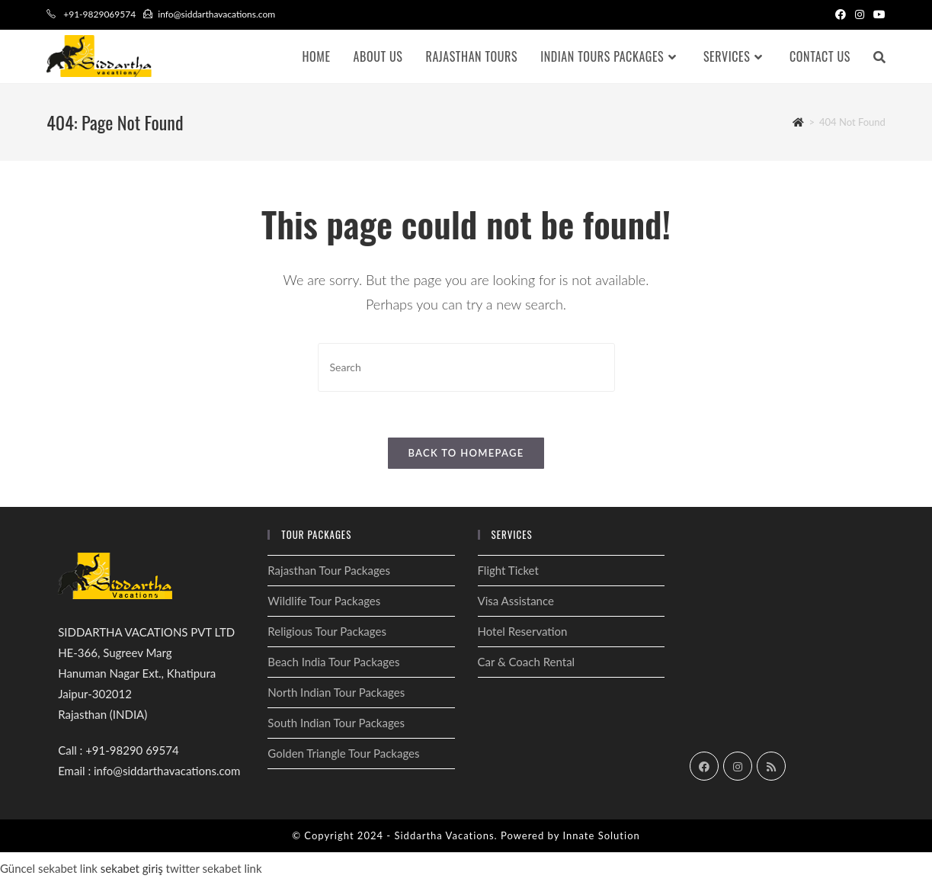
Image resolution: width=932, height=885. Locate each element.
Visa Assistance (516, 601)
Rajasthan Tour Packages (328, 570)
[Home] (798, 122)
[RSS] (771, 766)
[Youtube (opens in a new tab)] (877, 14)
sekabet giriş (132, 868)
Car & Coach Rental (526, 662)
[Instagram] (737, 766)
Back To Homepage (466, 453)
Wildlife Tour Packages (323, 601)
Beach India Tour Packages (333, 662)
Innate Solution (600, 835)
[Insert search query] (466, 367)
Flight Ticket (508, 570)
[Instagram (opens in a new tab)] (859, 14)
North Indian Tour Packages (336, 692)
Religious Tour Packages (326, 631)
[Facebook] (704, 766)
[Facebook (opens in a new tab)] (840, 14)
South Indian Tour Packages (336, 722)
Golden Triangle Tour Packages (343, 753)
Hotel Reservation (523, 631)
